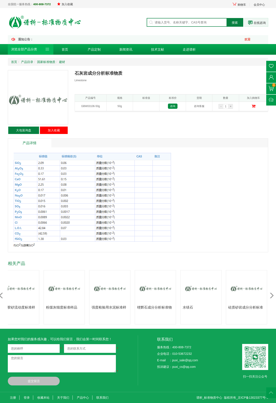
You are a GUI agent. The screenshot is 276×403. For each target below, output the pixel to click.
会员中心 (259, 4)
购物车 (239, 4)
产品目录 (27, 62)
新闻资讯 (125, 49)
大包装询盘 (23, 130)
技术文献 (157, 49)
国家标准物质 (46, 62)
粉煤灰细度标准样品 (63, 307)
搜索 (235, 22)
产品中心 (83, 397)
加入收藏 (65, 4)
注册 (13, 397)
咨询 (172, 106)
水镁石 (189, 307)
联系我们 (102, 397)
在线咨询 (260, 23)
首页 (65, 49)
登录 (27, 397)
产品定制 (94, 49)
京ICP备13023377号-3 (253, 397)
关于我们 (63, 397)
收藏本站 (43, 397)
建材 (62, 62)
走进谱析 (189, 49)
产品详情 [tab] (29, 143)
